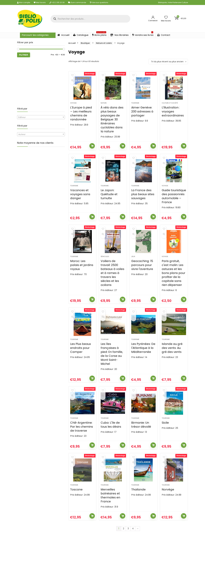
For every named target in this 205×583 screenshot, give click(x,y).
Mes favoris (40, 2)
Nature (104, 105)
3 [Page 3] (128, 543)
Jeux (133, 264)
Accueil (63, 35)
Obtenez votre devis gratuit (102, 577)
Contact (163, 35)
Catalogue (80, 35)
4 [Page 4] (133, 543)
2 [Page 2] (123, 543)
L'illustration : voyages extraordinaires (173, 114)
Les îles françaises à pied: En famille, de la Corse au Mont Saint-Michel (112, 364)
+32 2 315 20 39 (56, 2)
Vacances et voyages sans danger (80, 199)
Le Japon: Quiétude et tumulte (109, 199)
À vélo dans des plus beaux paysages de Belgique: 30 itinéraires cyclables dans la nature (112, 122)
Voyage (73, 105)
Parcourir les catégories (35, 35)
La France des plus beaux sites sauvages (142, 199)
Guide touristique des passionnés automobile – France (174, 201)
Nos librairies (119, 35)
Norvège (168, 505)
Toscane (76, 505)
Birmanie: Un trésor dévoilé (141, 437)
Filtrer (23, 55)
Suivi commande (77, 2)
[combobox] (41, 117)
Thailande (138, 505)
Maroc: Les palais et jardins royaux (81, 273)
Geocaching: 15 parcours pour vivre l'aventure (142, 273)
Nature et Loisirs (104, 43)
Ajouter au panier (92, 148)
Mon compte (23, 2)
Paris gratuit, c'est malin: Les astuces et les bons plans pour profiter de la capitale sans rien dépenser (173, 281)
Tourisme (135, 105)
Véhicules (105, 264)
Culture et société (170, 105)
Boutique (85, 43)
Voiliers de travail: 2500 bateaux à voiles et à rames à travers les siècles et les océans (112, 281)
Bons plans (99, 35)
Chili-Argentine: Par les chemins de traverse (81, 439)
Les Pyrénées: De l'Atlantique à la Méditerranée (143, 358)
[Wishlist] (166, 17)
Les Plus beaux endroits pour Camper (80, 358)
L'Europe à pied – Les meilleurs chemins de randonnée (81, 116)
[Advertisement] (41, 82)
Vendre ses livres (142, 35)
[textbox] (41, 117)
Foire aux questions (99, 2)
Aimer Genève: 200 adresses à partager (142, 114)
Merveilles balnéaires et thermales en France (110, 511)
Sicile (165, 435)
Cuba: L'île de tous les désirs (111, 437)
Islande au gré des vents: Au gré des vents (172, 358)
